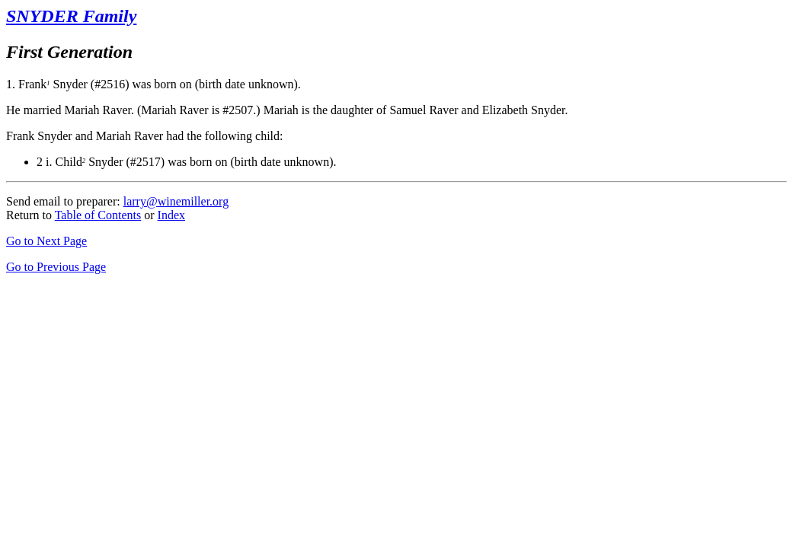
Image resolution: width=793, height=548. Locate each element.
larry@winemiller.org (176, 201)
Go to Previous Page (56, 266)
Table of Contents (98, 215)
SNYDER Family (71, 16)
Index (171, 215)
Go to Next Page (46, 240)
